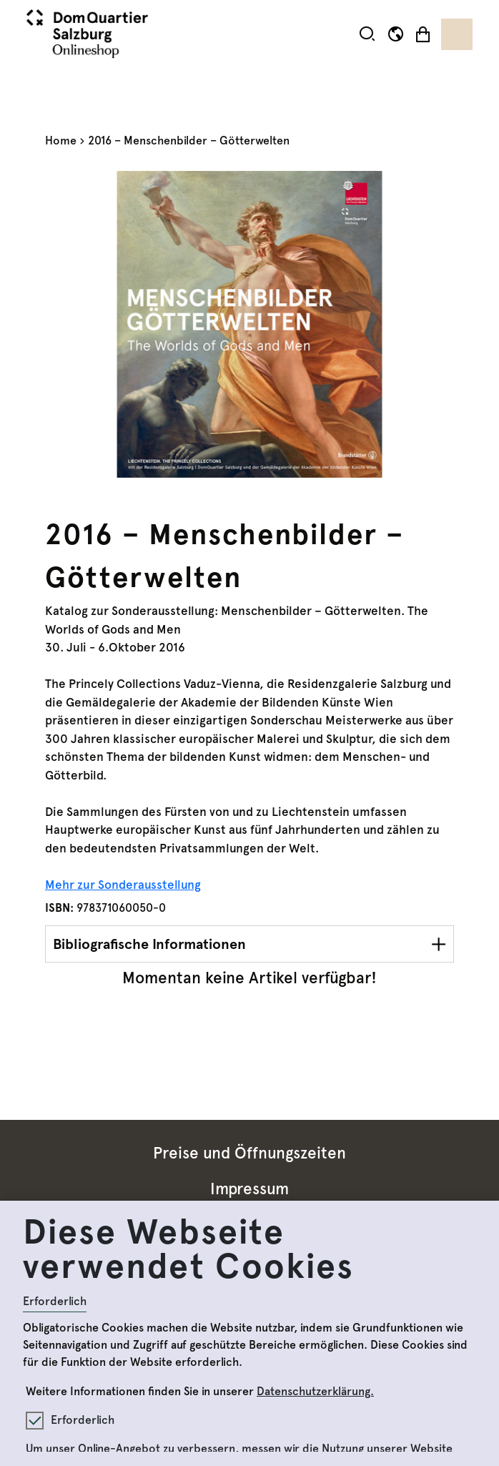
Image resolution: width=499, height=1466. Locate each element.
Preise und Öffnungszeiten (249, 1153)
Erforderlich (55, 1301)
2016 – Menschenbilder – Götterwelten (189, 140)
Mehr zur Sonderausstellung (123, 884)
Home (60, 140)
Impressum (249, 1189)
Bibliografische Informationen (149, 944)
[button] (367, 34)
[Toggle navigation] (457, 34)
